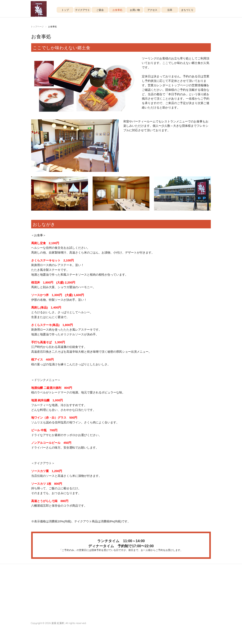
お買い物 (135, 9)
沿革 (169, 9)
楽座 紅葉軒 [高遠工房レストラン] (39, 10)
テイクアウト (82, 9)
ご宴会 (100, 9)
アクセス (152, 9)
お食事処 (117, 9)
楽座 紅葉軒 (57, 625)
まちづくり (187, 9)
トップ (65, 9)
